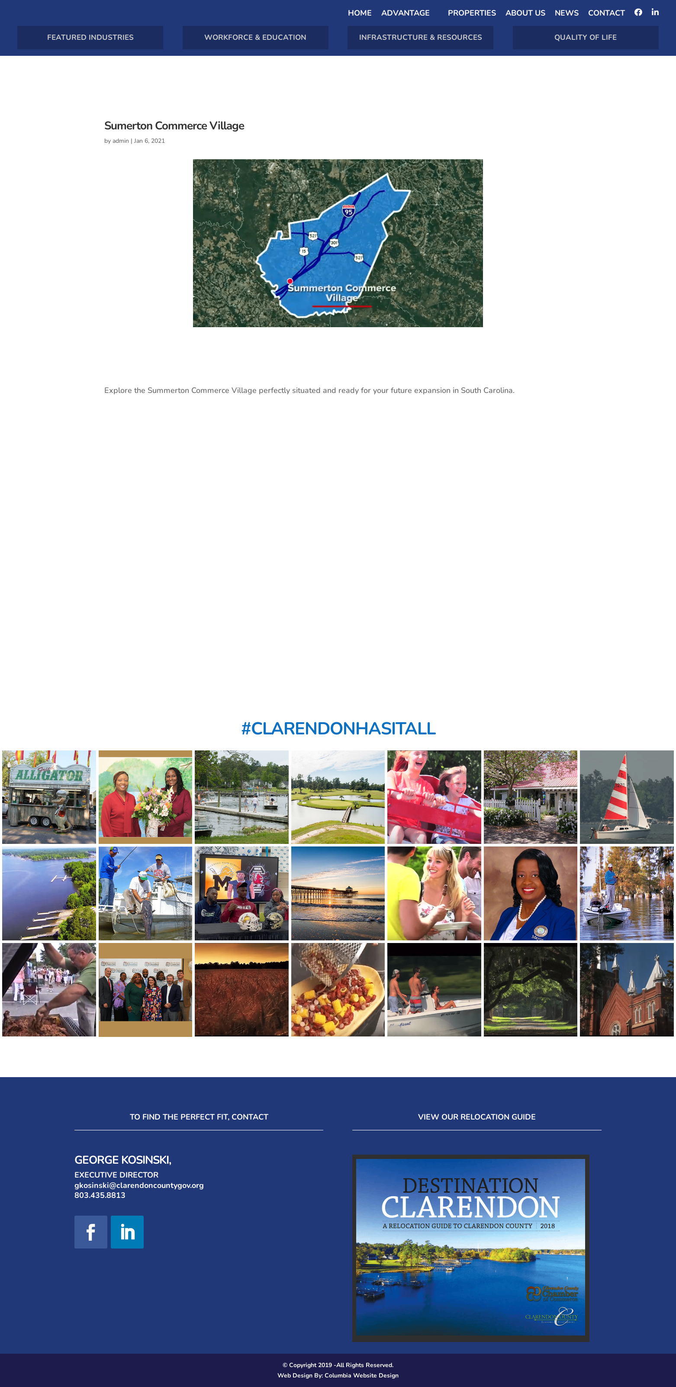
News (567, 14)
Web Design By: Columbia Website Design (338, 1375)
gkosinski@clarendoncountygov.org (139, 1185)
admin (121, 141)
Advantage (405, 14)
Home (360, 14)
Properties (472, 14)
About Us (525, 14)
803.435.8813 (100, 1195)
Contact (606, 14)
